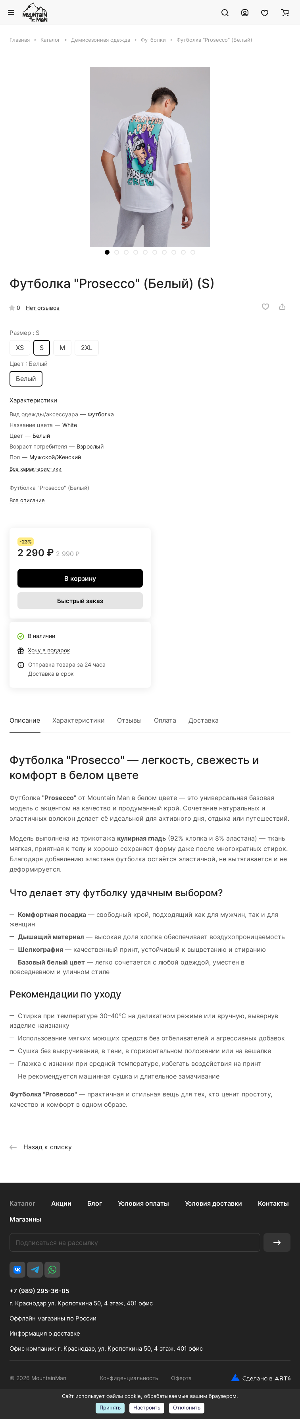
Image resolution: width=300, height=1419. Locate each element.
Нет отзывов (43, 307)
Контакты (273, 1203)
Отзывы (129, 720)
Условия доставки (213, 1203)
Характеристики (78, 720)
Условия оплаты (143, 1203)
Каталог (22, 1203)
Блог (94, 1203)
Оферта (181, 1378)
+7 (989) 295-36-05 (39, 1291)
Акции (61, 1203)
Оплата (165, 720)
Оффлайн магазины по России (53, 1318)
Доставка (203, 720)
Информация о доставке (45, 1333)
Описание (25, 720)
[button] (107, 252)
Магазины (25, 1219)
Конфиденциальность (129, 1378)
